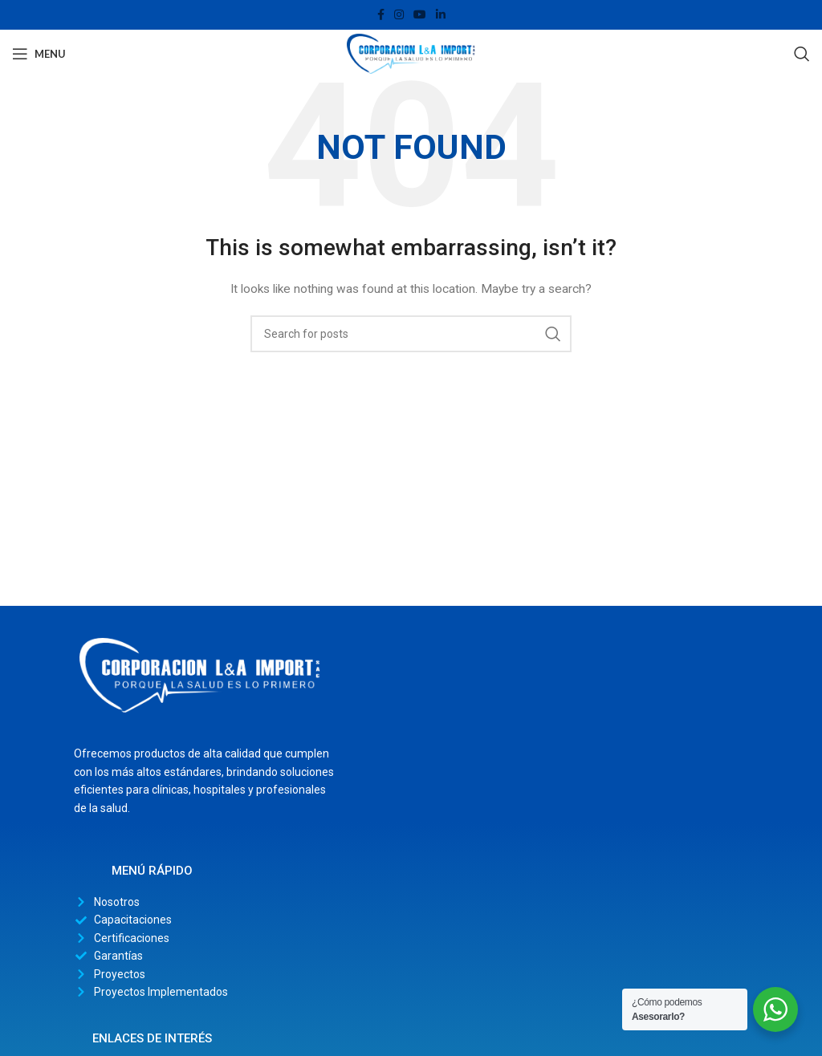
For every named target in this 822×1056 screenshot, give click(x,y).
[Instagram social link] (399, 15)
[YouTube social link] (420, 15)
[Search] (802, 54)
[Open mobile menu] (39, 54)
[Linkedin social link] (440, 15)
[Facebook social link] (380, 15)
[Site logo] (411, 53)
